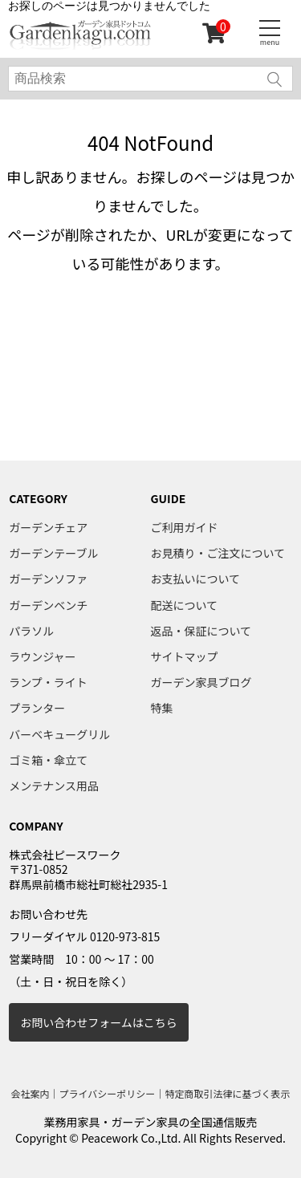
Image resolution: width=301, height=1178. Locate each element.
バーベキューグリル (59, 734)
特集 (162, 708)
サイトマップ (184, 656)
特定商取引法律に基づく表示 (227, 1093)
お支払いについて (196, 579)
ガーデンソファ (48, 579)
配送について (184, 605)
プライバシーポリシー (107, 1093)
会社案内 (30, 1093)
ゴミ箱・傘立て (48, 760)
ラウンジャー (42, 656)
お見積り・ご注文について (218, 553)
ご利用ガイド (184, 527)
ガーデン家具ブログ (201, 682)
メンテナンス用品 (54, 786)
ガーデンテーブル (53, 553)
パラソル (31, 631)
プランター (37, 708)
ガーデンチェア (48, 527)
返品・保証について (201, 631)
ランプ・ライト (48, 682)
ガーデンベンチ (48, 605)
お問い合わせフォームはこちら (98, 1022)
